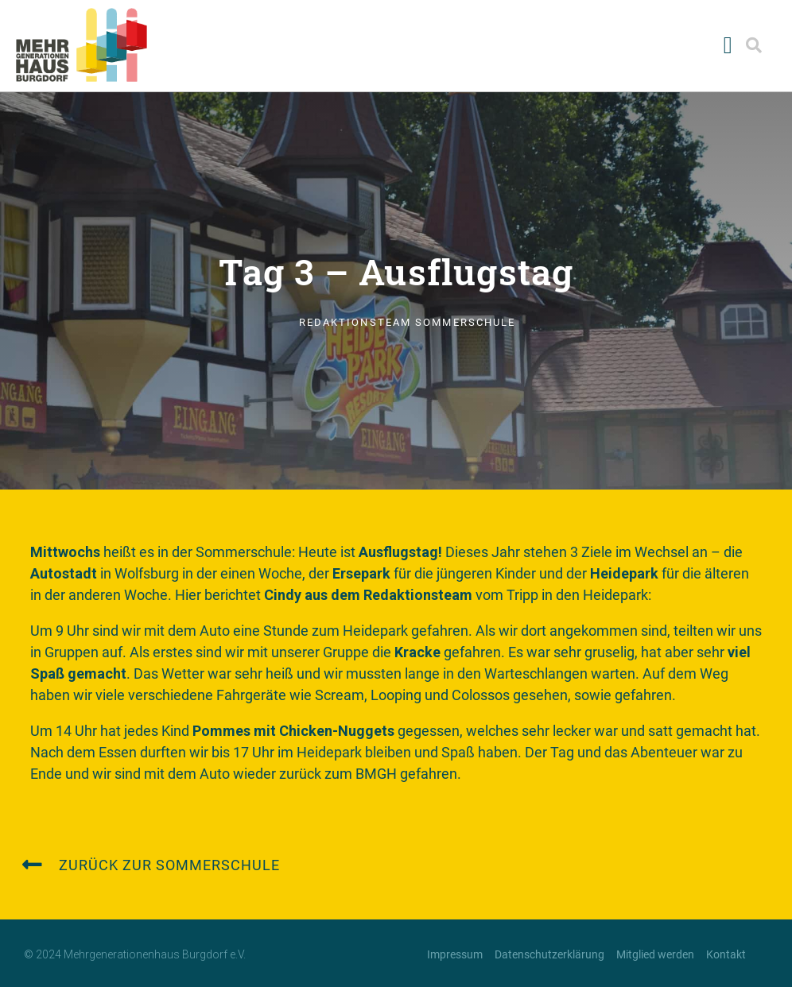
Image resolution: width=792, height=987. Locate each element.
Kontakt (726, 954)
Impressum (455, 954)
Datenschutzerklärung (549, 954)
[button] (727, 45)
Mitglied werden (655, 954)
